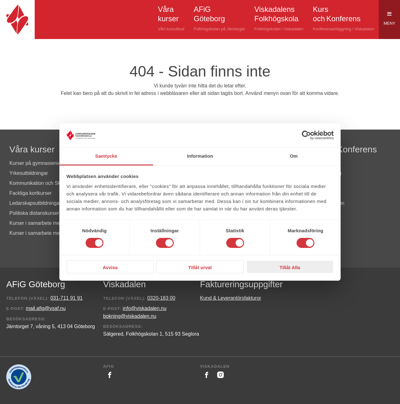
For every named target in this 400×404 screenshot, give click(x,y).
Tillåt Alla (290, 267)
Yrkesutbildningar (28, 173)
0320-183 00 (161, 298)
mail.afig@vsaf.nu (46, 308)
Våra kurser (32, 149)
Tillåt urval (200, 267)
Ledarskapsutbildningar (35, 203)
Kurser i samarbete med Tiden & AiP (49, 233)
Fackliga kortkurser (30, 193)
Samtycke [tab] (106, 156)
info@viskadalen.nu (145, 308)
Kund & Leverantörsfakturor (230, 298)
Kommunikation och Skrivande (43, 183)
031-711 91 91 (66, 298)
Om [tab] (294, 156)
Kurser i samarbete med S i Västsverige (53, 223)
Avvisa (110, 267)
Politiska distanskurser (34, 213)
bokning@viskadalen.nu (129, 316)
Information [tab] (200, 156)
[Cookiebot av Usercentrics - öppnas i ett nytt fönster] (306, 135)
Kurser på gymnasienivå (36, 163)
